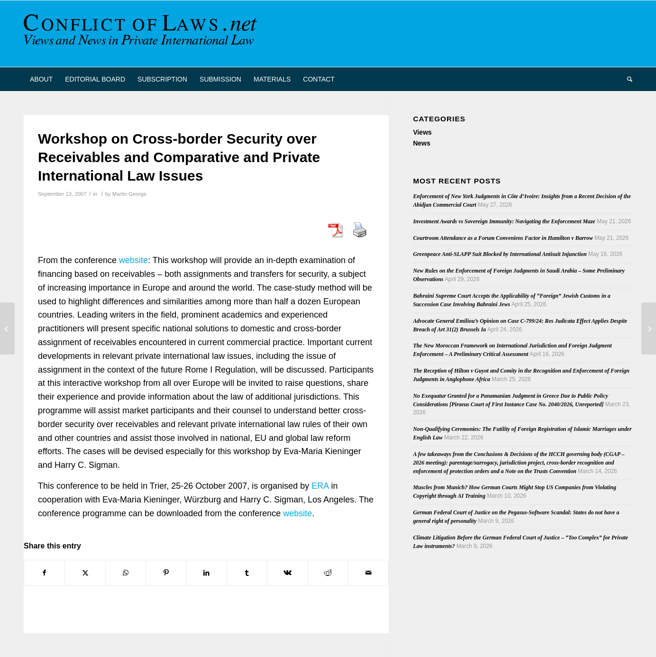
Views (422, 132)
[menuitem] (41, 79)
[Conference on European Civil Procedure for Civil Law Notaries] (648, 328)
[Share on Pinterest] (166, 572)
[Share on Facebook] (44, 572)
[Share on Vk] (287, 572)
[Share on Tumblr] (247, 572)
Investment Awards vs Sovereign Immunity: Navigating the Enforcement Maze (504, 221)
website (133, 260)
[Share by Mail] (368, 572)
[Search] (626, 79)
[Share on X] (85, 572)
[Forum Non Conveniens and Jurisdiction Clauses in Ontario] (7, 328)
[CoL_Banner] (142, 33)
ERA (319, 486)
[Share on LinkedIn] (207, 572)
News (421, 143)
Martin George (129, 194)
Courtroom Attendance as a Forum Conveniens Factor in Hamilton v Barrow (502, 238)
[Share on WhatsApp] (126, 572)
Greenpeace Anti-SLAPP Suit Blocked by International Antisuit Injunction (499, 254)
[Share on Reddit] (328, 572)
